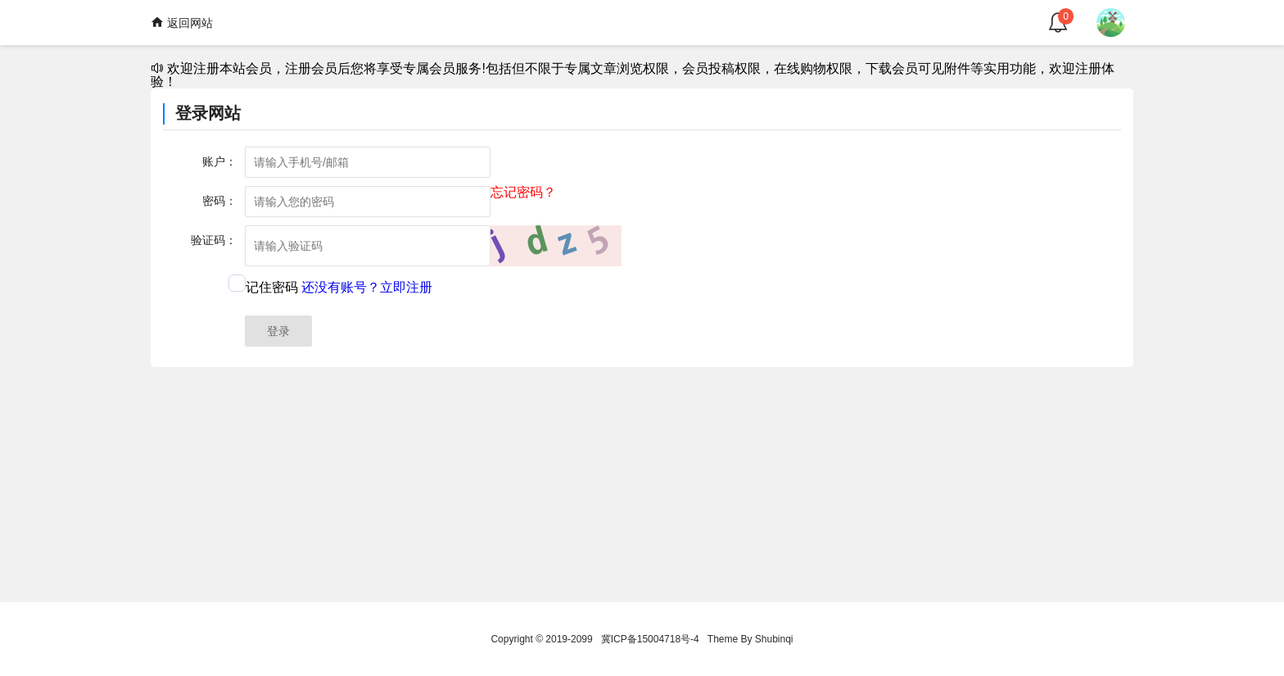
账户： (219, 161)
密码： (219, 200)
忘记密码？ (523, 192)
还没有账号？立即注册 (366, 287)
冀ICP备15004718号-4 (650, 639)
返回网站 (182, 22)
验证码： (214, 240)
